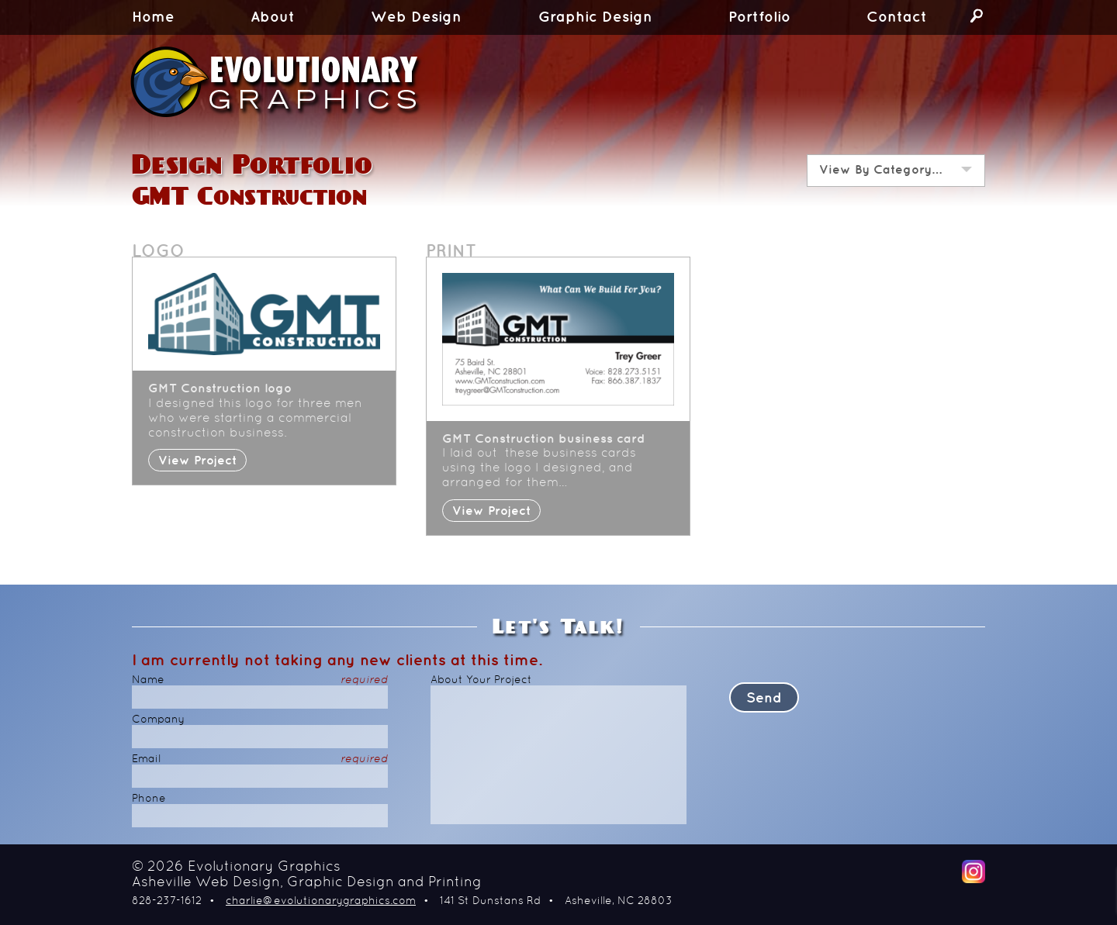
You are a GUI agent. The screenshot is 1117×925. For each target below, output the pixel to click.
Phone (149, 799)
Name (260, 680)
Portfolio (759, 17)
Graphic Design (595, 17)
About (273, 17)
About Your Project (481, 680)
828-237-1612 (167, 901)
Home (153, 17)
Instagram (973, 871)
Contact (896, 17)
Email (260, 759)
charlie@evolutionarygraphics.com (321, 901)
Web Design (416, 17)
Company (158, 720)
